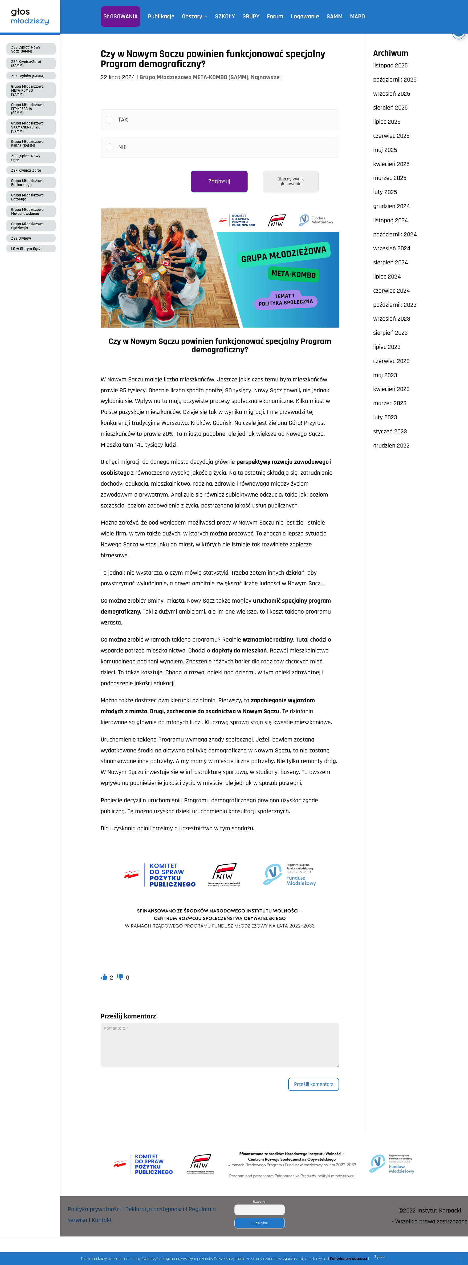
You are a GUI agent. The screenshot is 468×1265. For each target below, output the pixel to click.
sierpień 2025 (390, 108)
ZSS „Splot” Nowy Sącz (25, 158)
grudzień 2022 (391, 446)
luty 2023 (385, 417)
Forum (275, 17)
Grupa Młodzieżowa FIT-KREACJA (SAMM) (27, 108)
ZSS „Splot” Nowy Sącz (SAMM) (25, 49)
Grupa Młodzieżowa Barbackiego (27, 182)
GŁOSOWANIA (120, 17)
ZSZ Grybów (21, 238)
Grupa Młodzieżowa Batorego (27, 197)
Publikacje (161, 17)
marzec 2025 (389, 178)
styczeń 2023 (390, 432)
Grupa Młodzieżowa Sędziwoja (27, 226)
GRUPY (250, 17)
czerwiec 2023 (391, 361)
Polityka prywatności (94, 1209)
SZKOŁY (225, 17)
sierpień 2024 (390, 263)
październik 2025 (395, 80)
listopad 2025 (390, 66)
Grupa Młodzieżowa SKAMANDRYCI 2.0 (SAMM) (27, 127)
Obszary (192, 17)
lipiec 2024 (387, 277)
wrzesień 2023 (391, 319)
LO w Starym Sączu (27, 248)
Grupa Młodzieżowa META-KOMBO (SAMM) (27, 90)
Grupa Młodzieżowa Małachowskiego (27, 211)
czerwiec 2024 (391, 291)
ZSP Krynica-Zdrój (26, 170)
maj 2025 (385, 150)
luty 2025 (385, 192)
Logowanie (305, 17)
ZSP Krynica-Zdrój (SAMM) (26, 63)
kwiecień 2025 (391, 164)
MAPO (357, 17)
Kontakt (102, 1220)
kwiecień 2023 (391, 389)
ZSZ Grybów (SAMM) (27, 76)
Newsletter (259, 1202)
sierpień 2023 (390, 333)
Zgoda (379, 1257)
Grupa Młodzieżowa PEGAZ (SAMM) (27, 143)
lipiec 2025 (387, 122)
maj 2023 (385, 375)
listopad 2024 (390, 220)
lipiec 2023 (387, 347)
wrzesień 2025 (391, 94)
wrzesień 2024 (391, 248)
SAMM (335, 17)
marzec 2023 (389, 403)
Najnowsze (265, 77)
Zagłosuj (219, 182)
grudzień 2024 (391, 206)
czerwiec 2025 (391, 136)
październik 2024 (395, 235)
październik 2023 (395, 305)
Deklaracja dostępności (154, 1209)
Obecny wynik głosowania (291, 181)
